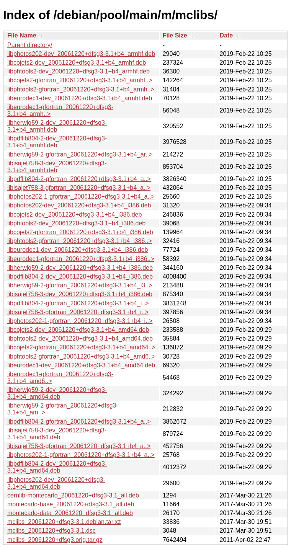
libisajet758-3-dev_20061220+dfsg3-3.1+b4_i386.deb (79, 294)
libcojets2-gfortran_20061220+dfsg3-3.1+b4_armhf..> (79, 80)
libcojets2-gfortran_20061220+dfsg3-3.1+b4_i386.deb (80, 232)
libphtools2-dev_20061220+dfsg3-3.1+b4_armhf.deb (78, 71)
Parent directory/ (29, 45)
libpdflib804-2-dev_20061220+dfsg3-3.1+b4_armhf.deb (57, 141)
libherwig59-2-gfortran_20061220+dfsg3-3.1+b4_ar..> (79, 154)
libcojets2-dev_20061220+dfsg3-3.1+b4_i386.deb (74, 214)
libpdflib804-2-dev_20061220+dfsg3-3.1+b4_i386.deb (80, 276)
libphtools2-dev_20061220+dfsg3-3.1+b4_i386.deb (76, 223)
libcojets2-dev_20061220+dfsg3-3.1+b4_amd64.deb (78, 329)
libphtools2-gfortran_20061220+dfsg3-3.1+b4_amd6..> (81, 356)
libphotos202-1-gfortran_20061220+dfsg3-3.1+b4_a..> (81, 196)
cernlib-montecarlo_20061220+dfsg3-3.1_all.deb (73, 495)
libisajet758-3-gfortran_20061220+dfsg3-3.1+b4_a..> (78, 187)
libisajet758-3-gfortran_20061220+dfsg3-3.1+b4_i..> (78, 312)
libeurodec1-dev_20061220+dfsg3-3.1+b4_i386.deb (77, 249)
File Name (21, 35)
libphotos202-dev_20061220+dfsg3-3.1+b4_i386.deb (79, 205)
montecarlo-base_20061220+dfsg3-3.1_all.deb (70, 504)
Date (226, 35)
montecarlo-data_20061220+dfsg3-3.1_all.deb (70, 513)
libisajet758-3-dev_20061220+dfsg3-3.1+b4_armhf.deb (56, 166)
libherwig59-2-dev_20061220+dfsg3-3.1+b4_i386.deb (80, 267)
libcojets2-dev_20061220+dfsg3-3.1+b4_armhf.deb (76, 62)
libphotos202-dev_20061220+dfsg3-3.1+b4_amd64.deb (56, 483)
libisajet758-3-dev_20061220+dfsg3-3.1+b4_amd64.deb (56, 433)
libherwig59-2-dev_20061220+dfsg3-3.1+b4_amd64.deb (57, 393)
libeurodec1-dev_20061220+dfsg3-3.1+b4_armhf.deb (79, 98)
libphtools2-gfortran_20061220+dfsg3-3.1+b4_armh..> (80, 89)
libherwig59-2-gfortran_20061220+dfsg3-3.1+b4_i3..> (79, 285)
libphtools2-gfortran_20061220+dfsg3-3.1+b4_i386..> (79, 241)
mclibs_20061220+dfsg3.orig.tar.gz (55, 540)
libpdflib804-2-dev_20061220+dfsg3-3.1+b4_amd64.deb (57, 467)
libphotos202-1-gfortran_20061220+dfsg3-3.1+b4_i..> (79, 321)
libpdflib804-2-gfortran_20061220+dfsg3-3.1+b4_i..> (78, 303)
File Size (175, 35)
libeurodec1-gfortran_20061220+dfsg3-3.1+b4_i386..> (80, 259)
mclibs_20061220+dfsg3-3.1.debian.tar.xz (64, 522)
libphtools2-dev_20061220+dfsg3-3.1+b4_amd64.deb (80, 338)
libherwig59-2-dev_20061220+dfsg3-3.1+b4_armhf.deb (57, 126)
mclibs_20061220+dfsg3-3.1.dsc (51, 530)
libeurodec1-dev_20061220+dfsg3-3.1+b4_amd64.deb (81, 365)
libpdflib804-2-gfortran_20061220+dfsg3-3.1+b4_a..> (79, 179)
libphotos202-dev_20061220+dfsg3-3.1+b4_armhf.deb (81, 54)
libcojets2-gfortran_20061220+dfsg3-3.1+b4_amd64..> (81, 347)
